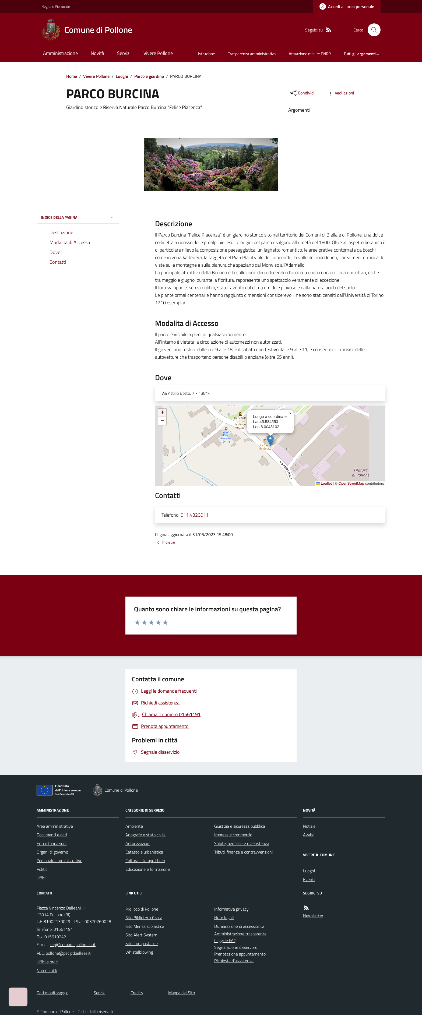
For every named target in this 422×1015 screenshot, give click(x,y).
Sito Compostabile (141, 943)
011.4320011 (195, 515)
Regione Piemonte (55, 6)
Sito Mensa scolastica (144, 926)
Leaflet (324, 483)
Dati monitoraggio (52, 992)
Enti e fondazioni (51, 843)
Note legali (224, 917)
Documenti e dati (52, 834)
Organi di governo (52, 852)
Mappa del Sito (181, 992)
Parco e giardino (149, 76)
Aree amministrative (55, 826)
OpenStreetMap (351, 483)
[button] (270, 440)
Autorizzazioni (137, 843)
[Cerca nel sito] (372, 29)
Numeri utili (47, 970)
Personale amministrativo (59, 860)
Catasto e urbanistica (144, 852)
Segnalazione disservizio (235, 947)
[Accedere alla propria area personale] (347, 6)
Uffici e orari (47, 961)
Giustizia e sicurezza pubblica (239, 826)
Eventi (309, 879)
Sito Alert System (141, 935)
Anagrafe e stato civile (145, 834)
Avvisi (308, 834)
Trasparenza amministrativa (252, 54)
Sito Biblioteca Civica (143, 917)
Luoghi (122, 76)
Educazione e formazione (147, 869)
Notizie (309, 826)
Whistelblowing (139, 952)
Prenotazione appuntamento (240, 954)
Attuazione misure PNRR (310, 54)
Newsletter (313, 915)
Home (71, 76)
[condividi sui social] (302, 93)
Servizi (124, 53)
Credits (137, 992)
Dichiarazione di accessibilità (239, 926)
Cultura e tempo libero (145, 860)
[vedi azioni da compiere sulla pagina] (340, 93)
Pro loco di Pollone (141, 909)
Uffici (41, 878)
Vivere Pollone (158, 53)
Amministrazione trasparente (240, 934)
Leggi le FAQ (225, 940)
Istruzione (206, 54)
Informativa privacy (231, 909)
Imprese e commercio (233, 834)
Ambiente (134, 826)
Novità (97, 53)
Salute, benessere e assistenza (241, 843)
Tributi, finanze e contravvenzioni (243, 852)
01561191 (63, 929)
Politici (42, 869)
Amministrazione (60, 53)
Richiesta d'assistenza (234, 960)
